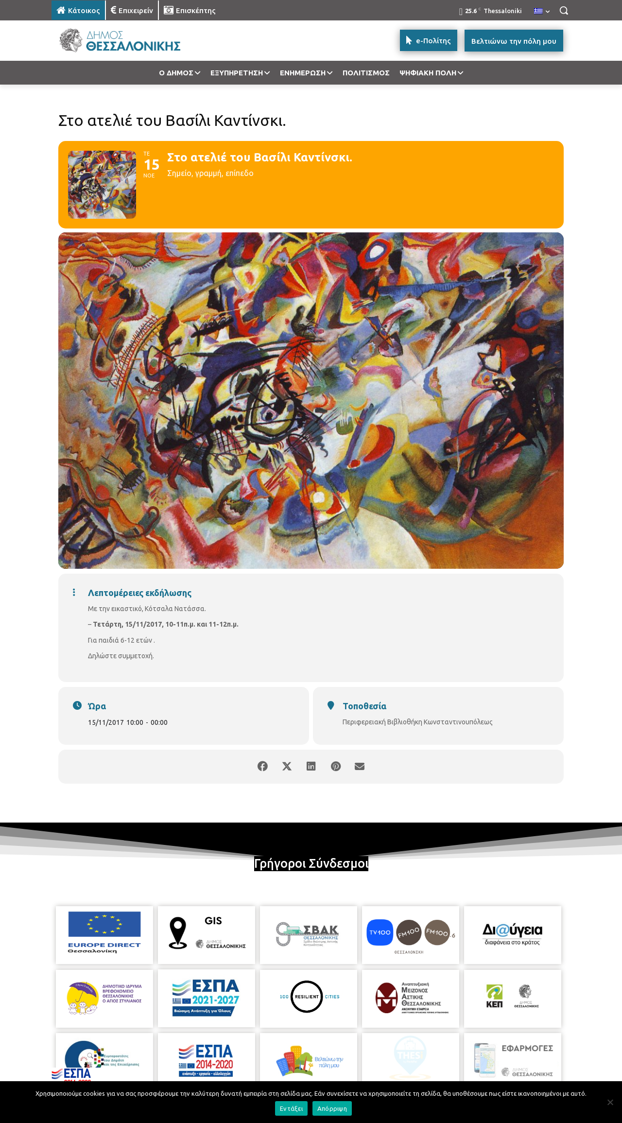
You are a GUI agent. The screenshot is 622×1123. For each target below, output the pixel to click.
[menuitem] (542, 11)
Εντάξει (291, 1108)
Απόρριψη (332, 1108)
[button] (563, 10)
